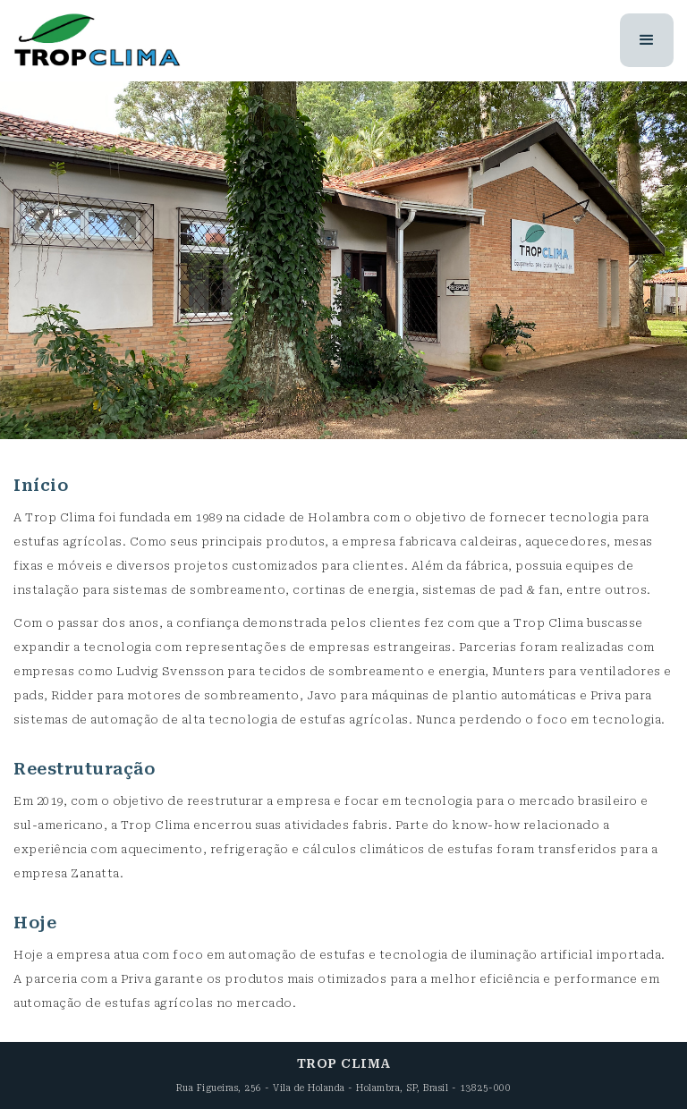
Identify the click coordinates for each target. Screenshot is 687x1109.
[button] (647, 40)
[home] (97, 40)
